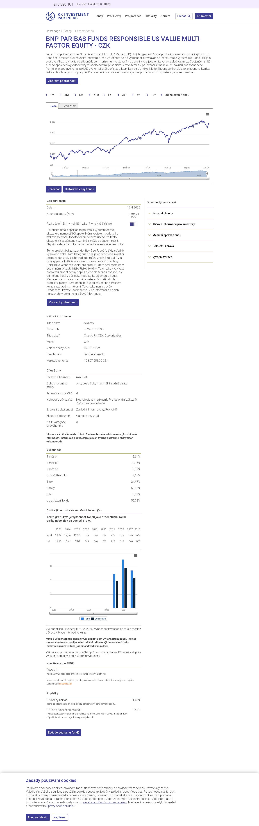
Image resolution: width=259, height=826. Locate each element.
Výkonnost (70, 106)
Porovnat (54, 189)
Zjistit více (101, 674)
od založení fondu (177, 95)
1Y (109, 95)
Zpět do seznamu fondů (63, 732)
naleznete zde (65, 684)
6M (81, 95)
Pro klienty (114, 16)
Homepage (53, 31)
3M (67, 95)
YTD (96, 95)
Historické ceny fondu (79, 189)
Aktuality (151, 16)
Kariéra (165, 16)
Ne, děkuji (59, 817)
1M (52, 95)
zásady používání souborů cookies (105, 802)
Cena (53, 106)
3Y (124, 95)
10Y (153, 95)
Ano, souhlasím (38, 817)
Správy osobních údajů (60, 806)
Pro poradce (133, 16)
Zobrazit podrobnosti (62, 81)
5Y (138, 95)
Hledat (184, 16)
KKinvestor (204, 16)
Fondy (99, 16)
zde (60, 441)
